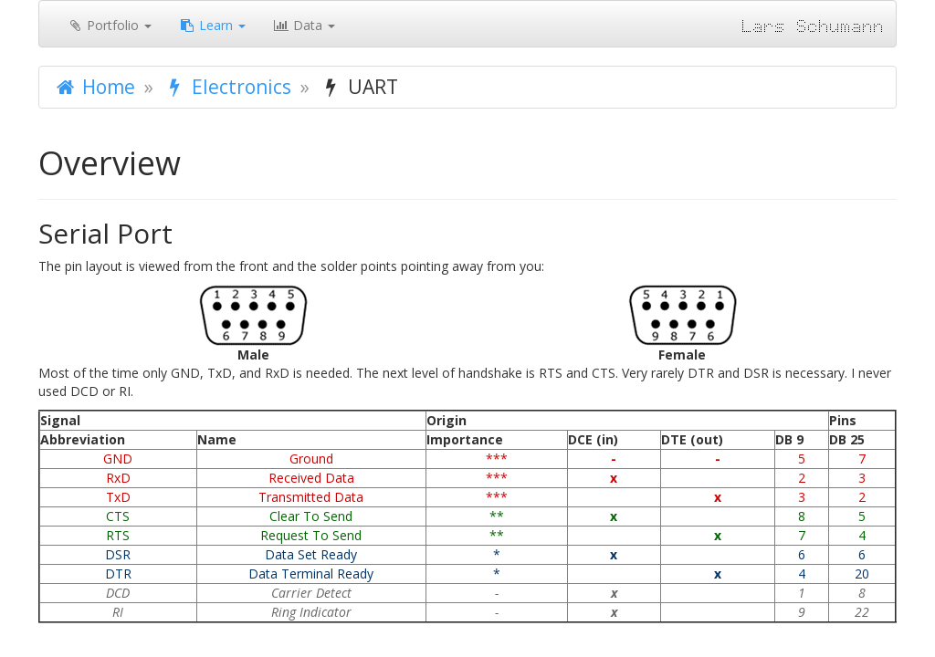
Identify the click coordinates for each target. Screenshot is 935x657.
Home (94, 86)
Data (304, 25)
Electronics (227, 86)
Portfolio (109, 25)
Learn (212, 25)
